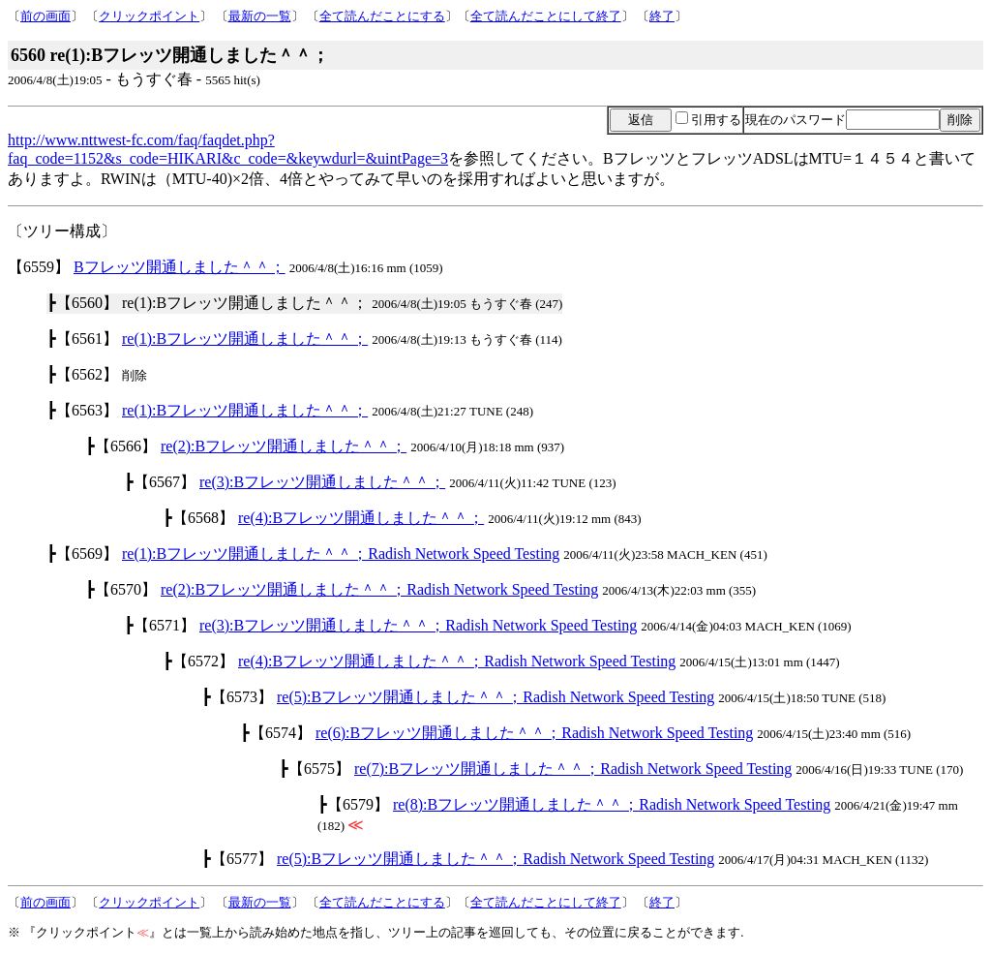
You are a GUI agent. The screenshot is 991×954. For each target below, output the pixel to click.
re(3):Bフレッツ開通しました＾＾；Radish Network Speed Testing (418, 625)
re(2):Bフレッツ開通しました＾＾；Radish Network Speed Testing (379, 589)
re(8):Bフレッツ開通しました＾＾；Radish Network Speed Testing (611, 804)
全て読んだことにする (382, 16)
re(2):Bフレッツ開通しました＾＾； (283, 446)
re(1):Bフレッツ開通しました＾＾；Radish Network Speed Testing (340, 553)
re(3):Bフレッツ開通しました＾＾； (322, 482)
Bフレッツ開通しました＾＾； (179, 267)
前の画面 (45, 16)
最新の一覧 (259, 16)
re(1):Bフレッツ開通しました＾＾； (245, 338)
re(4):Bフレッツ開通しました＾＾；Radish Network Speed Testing (457, 661)
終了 (662, 16)
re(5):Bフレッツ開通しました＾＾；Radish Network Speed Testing (495, 697)
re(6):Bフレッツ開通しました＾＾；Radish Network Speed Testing (534, 732)
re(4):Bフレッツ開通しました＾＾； (361, 517)
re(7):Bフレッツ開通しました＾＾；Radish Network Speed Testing (573, 768)
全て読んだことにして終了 (545, 16)
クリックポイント (149, 16)
